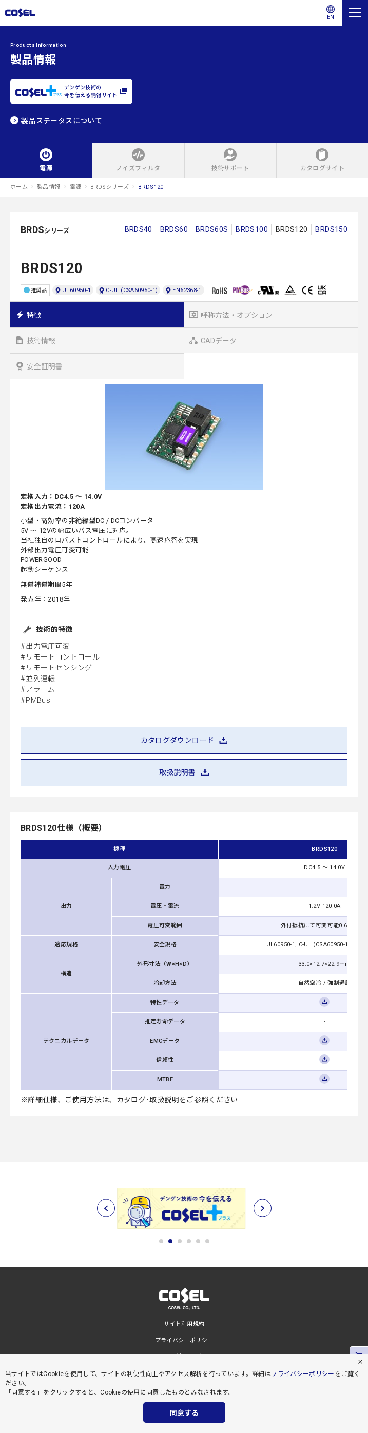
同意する (184, 1413)
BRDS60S (212, 229)
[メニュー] (355, 13)
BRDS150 (331, 229)
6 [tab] (207, 1241)
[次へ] (263, 1208)
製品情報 (48, 187)
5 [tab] (198, 1241)
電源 (76, 187)
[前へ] (106, 1208)
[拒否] (360, 1361)
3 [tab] (180, 1241)
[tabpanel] (184, 1208)
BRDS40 (138, 229)
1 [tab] (161, 1241)
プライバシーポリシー (303, 1374)
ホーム (19, 187)
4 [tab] (189, 1241)
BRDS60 (174, 229)
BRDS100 (252, 229)
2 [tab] (170, 1241)
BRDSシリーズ (109, 187)
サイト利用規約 (184, 1324)
